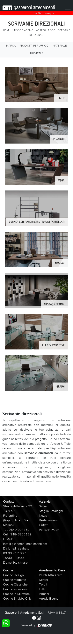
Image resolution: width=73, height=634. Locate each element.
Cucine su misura (15, 589)
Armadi (44, 594)
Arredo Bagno (49, 598)
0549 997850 (19, 530)
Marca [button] (11, 46)
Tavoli (43, 584)
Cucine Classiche (15, 584)
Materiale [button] (60, 46)
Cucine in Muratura (16, 594)
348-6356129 (21, 534)
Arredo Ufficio (45, 30)
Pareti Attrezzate (50, 575)
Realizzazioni (48, 520)
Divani (43, 580)
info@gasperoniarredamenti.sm (25, 544)
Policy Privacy (49, 530)
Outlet (43, 525)
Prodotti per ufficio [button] (34, 46)
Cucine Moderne (14, 580)
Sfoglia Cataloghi (51, 511)
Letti (42, 589)
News (43, 516)
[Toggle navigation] (68, 8)
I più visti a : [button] (37, 53)
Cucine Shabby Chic (17, 598)
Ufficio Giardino (22, 30)
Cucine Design (13, 575)
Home (6, 30)
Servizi (43, 506)
